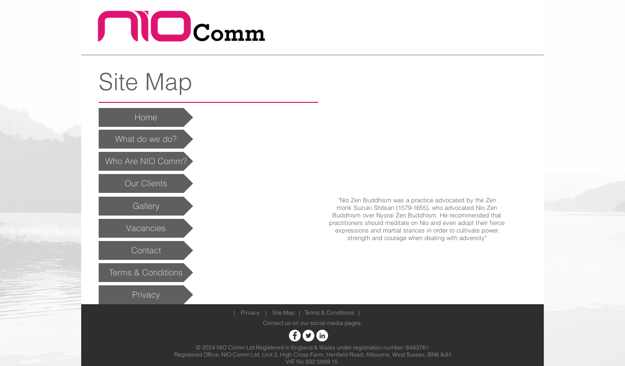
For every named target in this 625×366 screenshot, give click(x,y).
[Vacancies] (146, 228)
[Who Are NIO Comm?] (146, 161)
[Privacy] (146, 294)
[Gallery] (146, 206)
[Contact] (146, 250)
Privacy (250, 312)
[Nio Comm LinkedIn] (322, 335)
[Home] (146, 117)
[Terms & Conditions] (146, 272)
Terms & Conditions (329, 312)
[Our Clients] (146, 183)
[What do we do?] (146, 139)
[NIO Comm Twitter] (308, 335)
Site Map (283, 312)
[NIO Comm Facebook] (295, 335)
